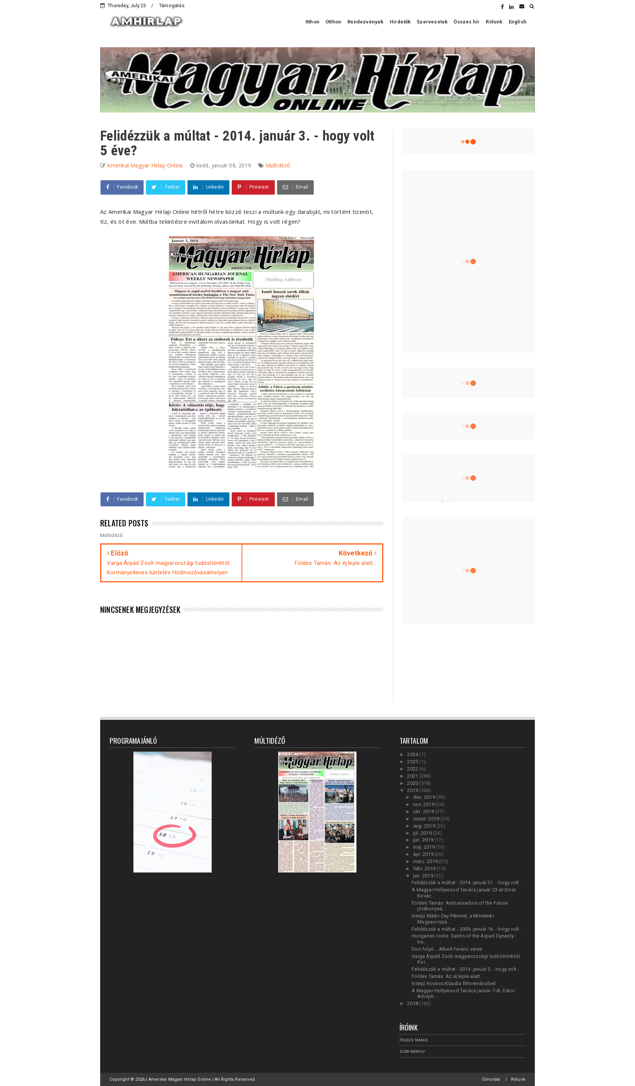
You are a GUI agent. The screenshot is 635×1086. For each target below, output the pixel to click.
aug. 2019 (424, 826)
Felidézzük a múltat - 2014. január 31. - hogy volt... (467, 882)
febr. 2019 (425, 868)
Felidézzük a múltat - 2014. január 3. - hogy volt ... (466, 969)
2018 (413, 1003)
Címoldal (491, 1079)
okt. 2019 (424, 811)
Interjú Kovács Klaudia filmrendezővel (454, 983)
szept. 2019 (426, 818)
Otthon (333, 22)
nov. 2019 (424, 804)
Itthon (312, 22)
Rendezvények (365, 22)
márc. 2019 (426, 861)
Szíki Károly (412, 1051)
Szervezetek (432, 22)
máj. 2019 (424, 847)
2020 (413, 783)
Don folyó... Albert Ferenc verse (447, 949)
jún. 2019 (423, 840)
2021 (413, 776)
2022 (413, 769)
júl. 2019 (423, 833)
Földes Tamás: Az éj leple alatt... (448, 976)
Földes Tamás (414, 1040)
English (518, 22)
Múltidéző (278, 165)
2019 (413, 790)
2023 (413, 761)
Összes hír (467, 22)
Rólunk (494, 22)
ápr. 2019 (424, 854)
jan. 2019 (423, 876)
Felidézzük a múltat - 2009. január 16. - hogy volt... (467, 929)
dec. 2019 (424, 797)
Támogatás (171, 5)
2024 (413, 754)
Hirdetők (400, 22)
